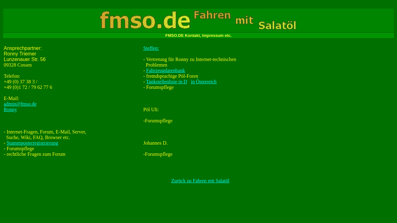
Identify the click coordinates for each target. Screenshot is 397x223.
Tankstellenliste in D (166, 81)
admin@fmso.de (20, 104)
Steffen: (151, 48)
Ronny (10, 109)
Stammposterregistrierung (32, 143)
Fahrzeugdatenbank (165, 70)
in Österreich (203, 81)
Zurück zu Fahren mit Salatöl (200, 180)
